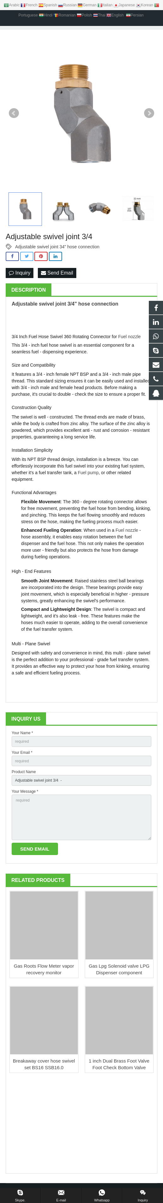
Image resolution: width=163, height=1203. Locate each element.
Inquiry (19, 273)
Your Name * (22, 733)
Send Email (57, 273)
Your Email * (22, 752)
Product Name (24, 772)
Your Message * (25, 791)
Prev (14, 113)
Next (149, 113)
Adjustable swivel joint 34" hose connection (57, 246)
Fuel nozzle (129, 336)
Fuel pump (88, 472)
